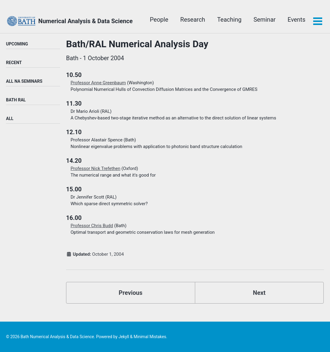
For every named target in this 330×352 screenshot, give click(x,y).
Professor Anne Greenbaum (98, 82)
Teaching (229, 19)
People (159, 19)
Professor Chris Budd (92, 225)
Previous (130, 292)
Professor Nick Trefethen (95, 168)
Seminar (264, 19)
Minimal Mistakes (150, 336)
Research (192, 19)
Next (259, 292)
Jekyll (124, 336)
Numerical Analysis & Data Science (85, 21)
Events (296, 19)
